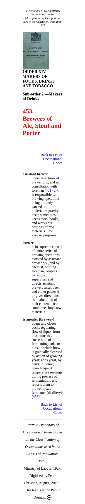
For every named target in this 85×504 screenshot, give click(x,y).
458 (35, 397)
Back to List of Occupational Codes (51, 159)
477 (35, 275)
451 (48, 190)
